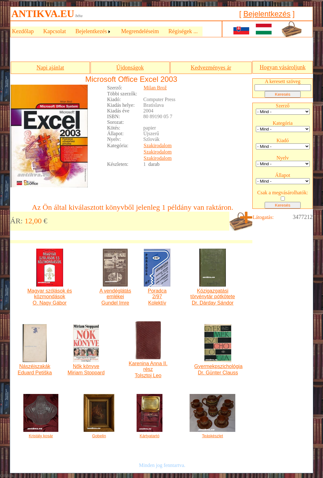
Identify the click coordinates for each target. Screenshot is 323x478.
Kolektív (157, 303)
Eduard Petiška (35, 372)
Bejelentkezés (266, 13)
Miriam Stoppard (86, 372)
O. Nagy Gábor (50, 303)
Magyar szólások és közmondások (49, 293)
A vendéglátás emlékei (115, 293)
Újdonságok (130, 67)
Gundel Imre (115, 303)
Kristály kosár (41, 435)
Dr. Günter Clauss (218, 372)
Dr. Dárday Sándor (213, 303)
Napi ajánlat (50, 67)
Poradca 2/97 (157, 293)
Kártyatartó (150, 435)
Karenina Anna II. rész (148, 366)
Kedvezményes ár (211, 67)
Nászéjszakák (34, 366)
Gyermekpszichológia (218, 366)
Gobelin (99, 435)
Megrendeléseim (140, 31)
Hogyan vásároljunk (282, 67)
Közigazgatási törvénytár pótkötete (212, 293)
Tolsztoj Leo (148, 375)
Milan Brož (155, 87)
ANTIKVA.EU (42, 13)
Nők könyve (86, 366)
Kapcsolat (54, 31)
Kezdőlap (23, 31)
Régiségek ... (183, 31)
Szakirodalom (158, 145)
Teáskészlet (212, 435)
